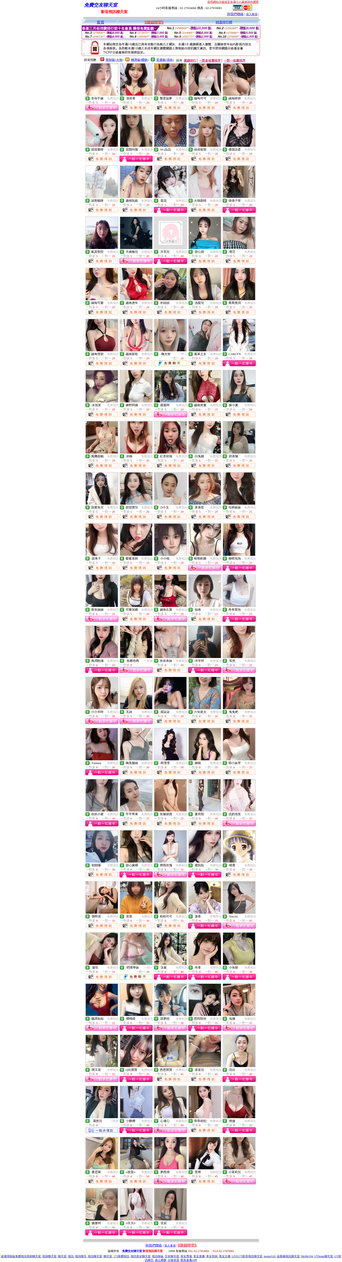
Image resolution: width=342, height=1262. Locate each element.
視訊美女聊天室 (141, 1256)
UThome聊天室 (323, 1256)
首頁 (100, 22)
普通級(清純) (165, 60)
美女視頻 (212, 1256)
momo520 (270, 1256)
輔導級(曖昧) (140, 60)
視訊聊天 (80, 1256)
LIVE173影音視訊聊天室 (247, 1256)
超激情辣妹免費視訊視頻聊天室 (21, 1256)
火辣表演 (173, 1260)
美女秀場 (186, 1256)
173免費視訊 (121, 1256)
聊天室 (62, 1256)
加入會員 (251, 14)
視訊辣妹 (157, 1256)
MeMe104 (307, 1256)
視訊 (71, 1256)
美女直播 (199, 1256)
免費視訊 (113, 98)
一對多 (148, 661)
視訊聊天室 (95, 1256)
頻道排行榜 (224, 22)
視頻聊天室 (49, 1256)
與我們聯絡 (235, 14)
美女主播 (224, 1256)
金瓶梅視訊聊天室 (288, 1256)
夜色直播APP (188, 1260)
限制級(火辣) (114, 60)
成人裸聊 (160, 1260)
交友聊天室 (172, 1256)
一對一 (183, 354)
